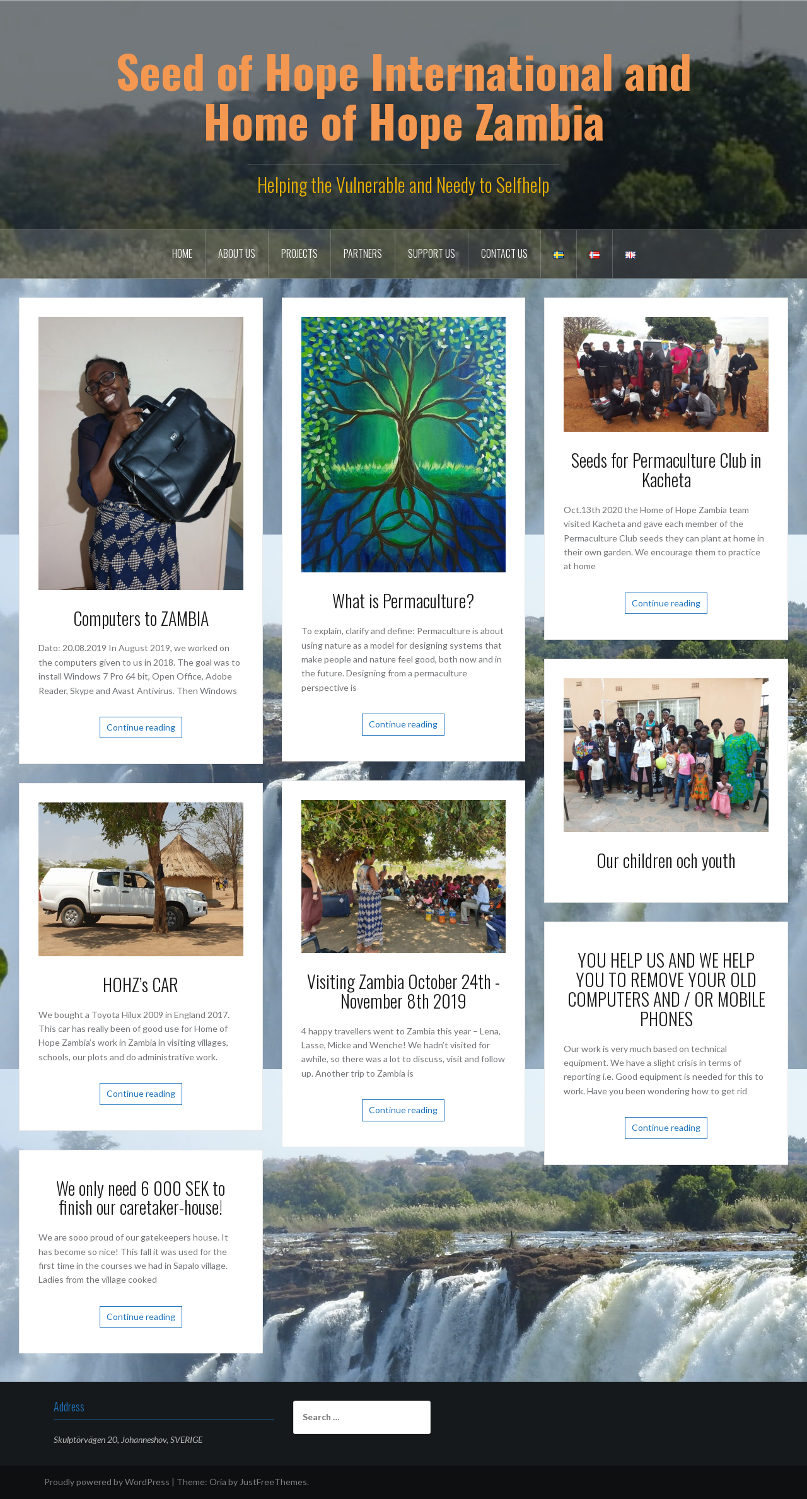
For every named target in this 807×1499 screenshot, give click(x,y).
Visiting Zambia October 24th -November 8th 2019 (403, 991)
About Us (236, 253)
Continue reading (141, 727)
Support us (431, 253)
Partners (363, 253)
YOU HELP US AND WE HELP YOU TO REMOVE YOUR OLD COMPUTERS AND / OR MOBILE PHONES (666, 989)
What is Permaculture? (403, 600)
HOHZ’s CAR (140, 984)
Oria (217, 1481)
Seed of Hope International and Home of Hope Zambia (404, 95)
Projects (299, 253)
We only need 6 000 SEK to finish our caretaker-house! (140, 1197)
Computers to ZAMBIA (141, 618)
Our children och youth (666, 860)
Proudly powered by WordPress (107, 1481)
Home (182, 253)
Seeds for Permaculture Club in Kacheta (666, 469)
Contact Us (504, 253)
